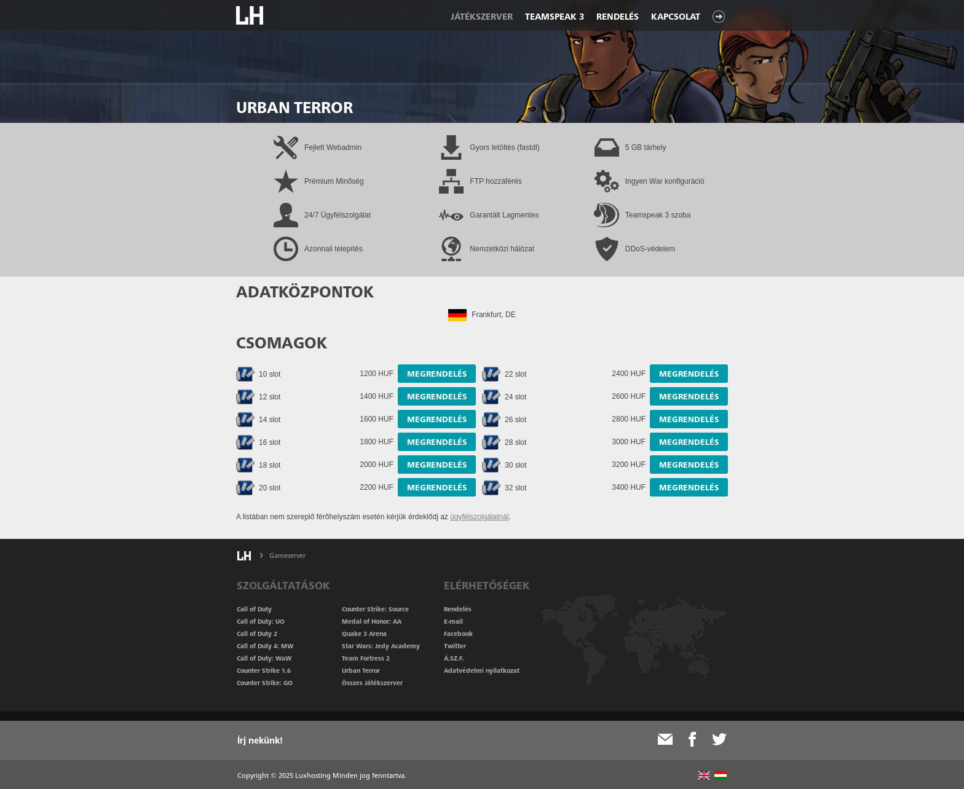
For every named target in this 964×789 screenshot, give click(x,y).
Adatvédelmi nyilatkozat (482, 670)
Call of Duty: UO (261, 621)
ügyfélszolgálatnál (479, 516)
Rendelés (617, 17)
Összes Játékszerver (372, 682)
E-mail (453, 621)
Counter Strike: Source (375, 609)
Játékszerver (482, 17)
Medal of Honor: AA (371, 621)
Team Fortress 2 (366, 658)
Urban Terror (361, 670)
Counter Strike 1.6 (264, 670)
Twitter (455, 646)
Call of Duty (254, 609)
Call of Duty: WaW (264, 658)
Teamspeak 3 (554, 17)
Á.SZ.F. (454, 658)
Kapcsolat (675, 17)
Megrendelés (437, 374)
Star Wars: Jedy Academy (381, 646)
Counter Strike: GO (265, 682)
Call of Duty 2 (257, 633)
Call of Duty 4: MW (265, 646)
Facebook (458, 633)
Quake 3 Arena (364, 633)
